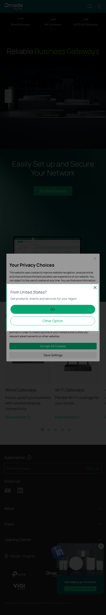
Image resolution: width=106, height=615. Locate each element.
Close (95, 287)
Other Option (53, 320)
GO (52, 309)
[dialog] (53, 307)
